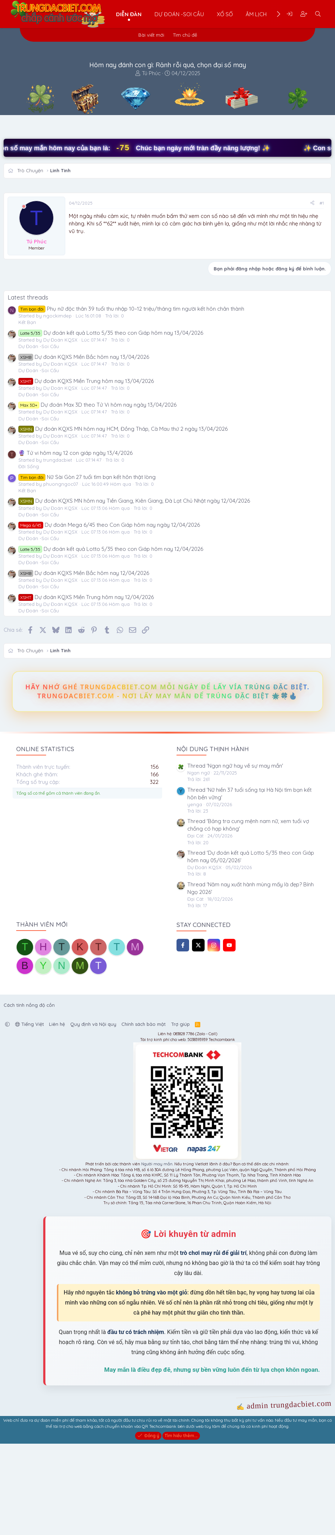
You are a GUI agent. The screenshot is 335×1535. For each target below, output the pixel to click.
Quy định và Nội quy (93, 1115)
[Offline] (23, 206)
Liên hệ (57, 1115)
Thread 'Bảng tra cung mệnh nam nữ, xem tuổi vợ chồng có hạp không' (248, 916)
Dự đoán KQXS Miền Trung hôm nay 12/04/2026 (86, 688)
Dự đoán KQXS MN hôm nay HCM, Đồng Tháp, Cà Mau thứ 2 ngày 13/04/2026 (123, 520)
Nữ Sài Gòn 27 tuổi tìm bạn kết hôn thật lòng (87, 568)
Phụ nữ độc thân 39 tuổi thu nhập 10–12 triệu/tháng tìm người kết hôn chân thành (131, 400)
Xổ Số (225, 14)
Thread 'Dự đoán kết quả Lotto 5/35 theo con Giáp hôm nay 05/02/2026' (250, 948)
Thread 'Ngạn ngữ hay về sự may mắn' (235, 857)
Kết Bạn (27, 413)
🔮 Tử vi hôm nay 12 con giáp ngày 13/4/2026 (75, 543)
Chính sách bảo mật (143, 1115)
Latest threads (28, 388)
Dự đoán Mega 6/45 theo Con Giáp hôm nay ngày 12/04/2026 (109, 616)
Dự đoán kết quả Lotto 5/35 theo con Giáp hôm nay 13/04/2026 (110, 423)
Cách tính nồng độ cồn (29, 1096)
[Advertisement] (196, 288)
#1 (322, 203)
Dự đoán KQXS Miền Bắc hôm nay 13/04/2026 (83, 447)
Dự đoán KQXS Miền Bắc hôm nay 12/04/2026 (83, 664)
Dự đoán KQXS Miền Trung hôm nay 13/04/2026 (86, 472)
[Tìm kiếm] (318, 14)
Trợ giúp (180, 1115)
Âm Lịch (256, 14)
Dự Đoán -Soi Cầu (179, 14)
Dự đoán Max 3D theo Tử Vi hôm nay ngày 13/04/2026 (97, 496)
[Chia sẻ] (312, 203)
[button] (7, 1115)
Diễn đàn (129, 14)
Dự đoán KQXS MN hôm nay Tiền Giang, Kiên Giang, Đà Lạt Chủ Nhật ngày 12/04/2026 (134, 592)
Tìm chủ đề (185, 35)
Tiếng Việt (29, 1115)
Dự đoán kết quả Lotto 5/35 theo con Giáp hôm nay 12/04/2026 (110, 639)
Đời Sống (28, 558)
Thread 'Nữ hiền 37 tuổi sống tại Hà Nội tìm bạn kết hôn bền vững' (249, 884)
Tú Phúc (151, 73)
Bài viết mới (151, 35)
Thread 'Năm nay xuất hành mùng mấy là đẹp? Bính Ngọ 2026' (250, 979)
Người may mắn (157, 1255)
